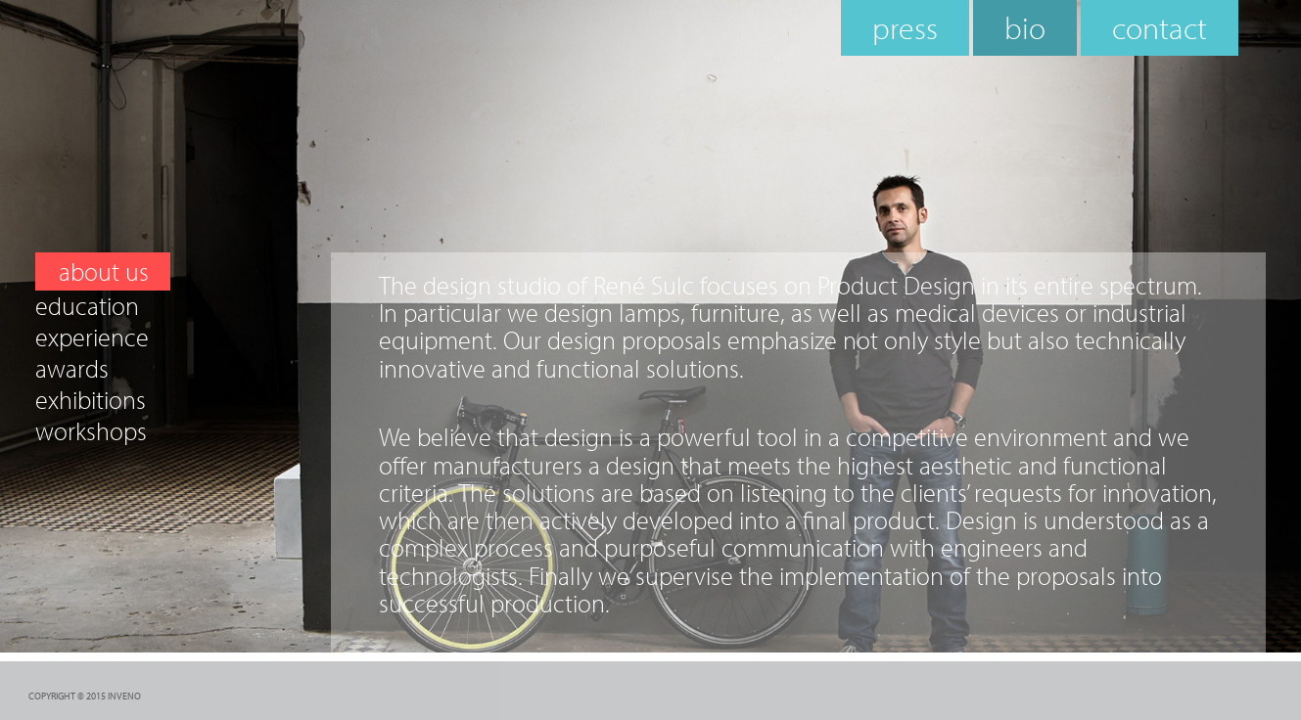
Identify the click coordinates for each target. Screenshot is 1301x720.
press (905, 27)
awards (72, 368)
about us (104, 271)
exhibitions (90, 400)
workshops (91, 431)
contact (1159, 27)
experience (92, 337)
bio (1024, 27)
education (87, 306)
